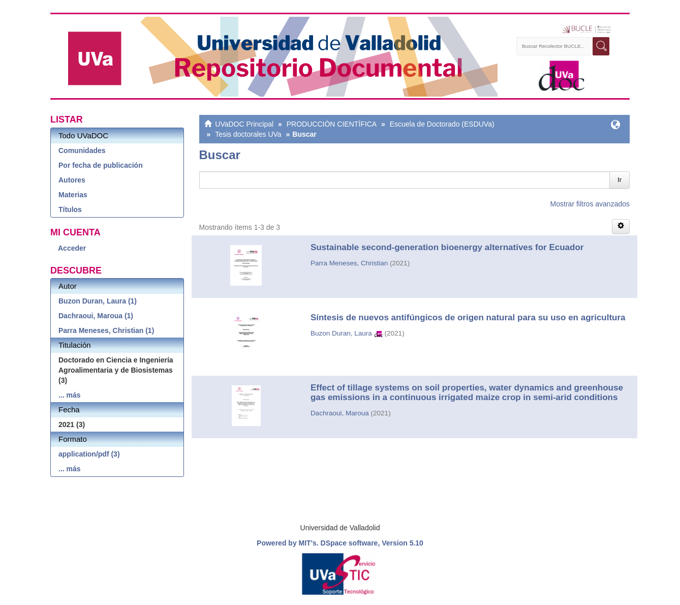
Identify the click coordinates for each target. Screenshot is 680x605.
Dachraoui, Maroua (340, 413)
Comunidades (82, 150)
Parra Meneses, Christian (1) (106, 330)
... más (69, 395)
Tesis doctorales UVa (248, 134)
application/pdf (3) (89, 454)
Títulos (70, 209)
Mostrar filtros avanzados (590, 204)
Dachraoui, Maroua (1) (95, 316)
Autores (71, 180)
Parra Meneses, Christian (349, 263)
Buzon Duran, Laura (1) (97, 301)
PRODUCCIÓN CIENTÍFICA (332, 124)
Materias (72, 195)
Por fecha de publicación (100, 165)
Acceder (72, 248)
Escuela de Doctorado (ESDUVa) (442, 124)
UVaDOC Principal (244, 124)
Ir (619, 180)
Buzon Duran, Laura (341, 333)
